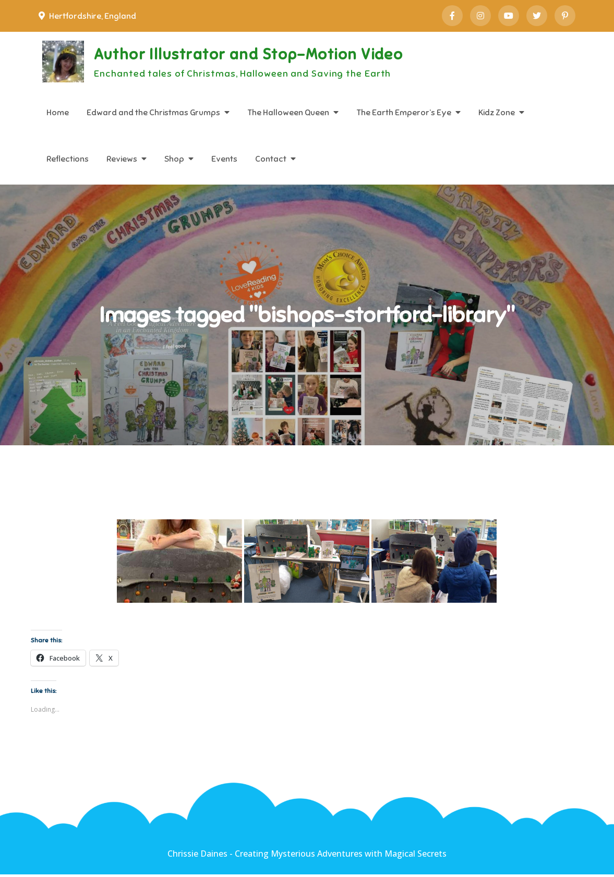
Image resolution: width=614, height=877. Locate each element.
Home (57, 112)
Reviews (121, 159)
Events (224, 159)
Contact (270, 159)
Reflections (67, 159)
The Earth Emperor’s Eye (403, 112)
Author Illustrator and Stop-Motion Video (259, 55)
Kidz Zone (496, 112)
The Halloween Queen (288, 112)
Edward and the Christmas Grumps (153, 112)
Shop (174, 159)
